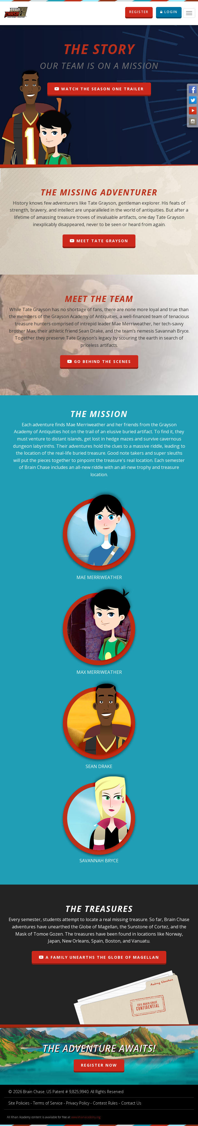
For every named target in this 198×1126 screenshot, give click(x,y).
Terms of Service (48, 1103)
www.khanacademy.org (85, 1117)
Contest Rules (105, 1103)
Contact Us (131, 1103)
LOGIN (168, 11)
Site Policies (18, 1103)
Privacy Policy (77, 1103)
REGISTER (140, 12)
